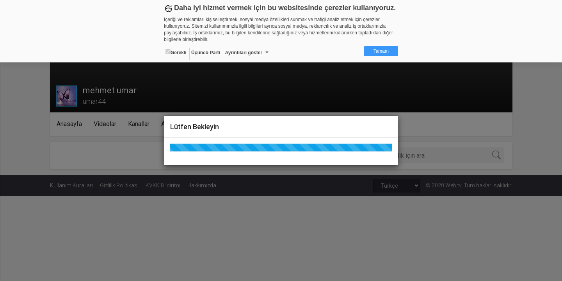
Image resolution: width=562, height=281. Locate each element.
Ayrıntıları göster (243, 52)
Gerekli (176, 52)
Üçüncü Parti (205, 52)
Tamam (381, 51)
